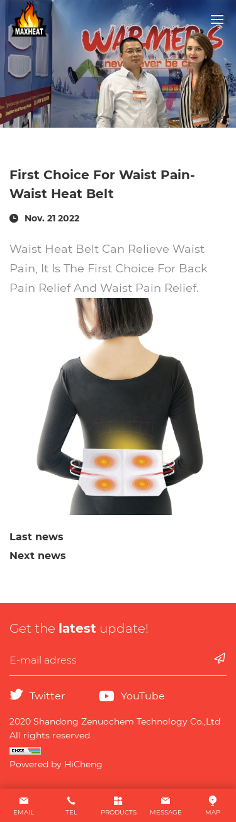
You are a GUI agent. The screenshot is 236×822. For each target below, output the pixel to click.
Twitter (47, 696)
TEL (71, 812)
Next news (37, 556)
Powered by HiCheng (56, 764)
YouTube (143, 696)
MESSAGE (166, 812)
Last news (36, 537)
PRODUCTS (119, 812)
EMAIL (23, 812)
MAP (212, 812)
